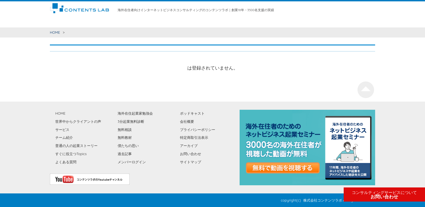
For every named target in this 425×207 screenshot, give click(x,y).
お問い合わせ (384, 195)
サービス (160, 22)
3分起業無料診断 (131, 121)
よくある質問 (65, 162)
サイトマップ (190, 162)
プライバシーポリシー (197, 129)
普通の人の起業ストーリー (76, 145)
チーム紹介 (178, 22)
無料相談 (197, 22)
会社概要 (187, 121)
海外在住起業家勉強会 (241, 22)
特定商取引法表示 (194, 137)
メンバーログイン (132, 162)
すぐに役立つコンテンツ (82, 22)
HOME (55, 22)
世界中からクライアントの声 (127, 22)
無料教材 (214, 22)
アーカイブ (189, 145)
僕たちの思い (272, 22)
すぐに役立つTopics (71, 154)
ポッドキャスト (192, 113)
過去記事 (125, 154)
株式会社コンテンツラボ (322, 200)
